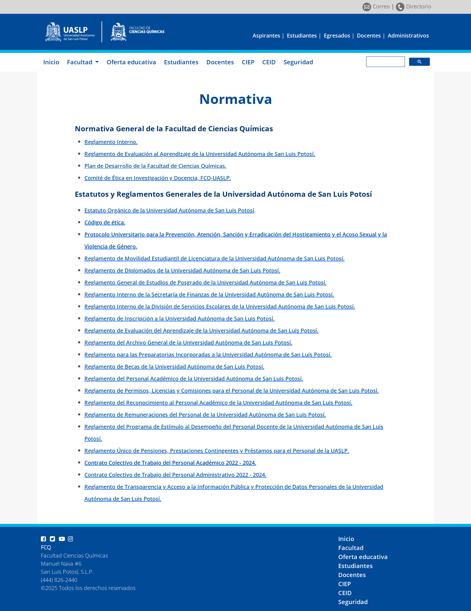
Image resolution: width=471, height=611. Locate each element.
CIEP (248, 62)
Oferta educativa (131, 62)
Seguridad (298, 62)
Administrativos (408, 35)
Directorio (413, 6)
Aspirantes (266, 35)
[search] (385, 61)
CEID (269, 62)
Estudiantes (302, 35)
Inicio (51, 62)
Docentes (369, 35)
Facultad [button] (80, 62)
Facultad (350, 548)
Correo (376, 6)
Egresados (337, 35)
